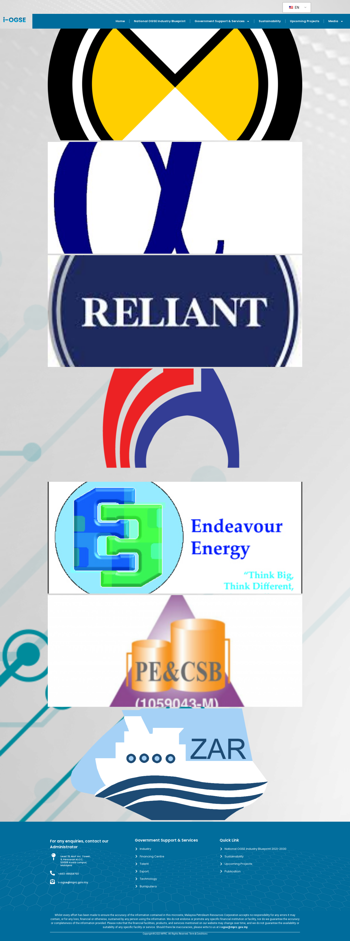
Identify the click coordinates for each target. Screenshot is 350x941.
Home (120, 21)
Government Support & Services (222, 21)
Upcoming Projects (304, 21)
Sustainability (270, 21)
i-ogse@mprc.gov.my (73, 882)
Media (335, 21)
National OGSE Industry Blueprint (159, 21)
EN (294, 7)
